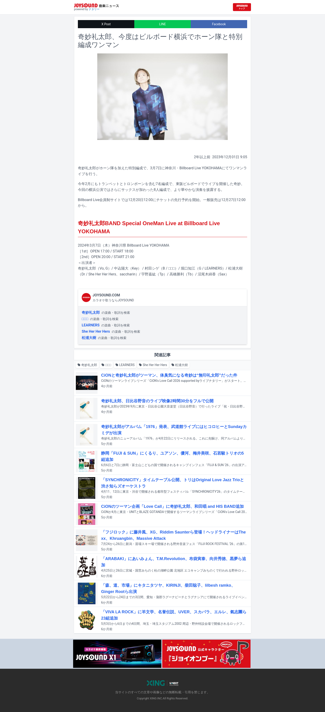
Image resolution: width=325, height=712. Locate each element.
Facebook (219, 24)
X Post (106, 24)
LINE (162, 24)
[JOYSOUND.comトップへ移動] (242, 7)
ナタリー (94, 9)
